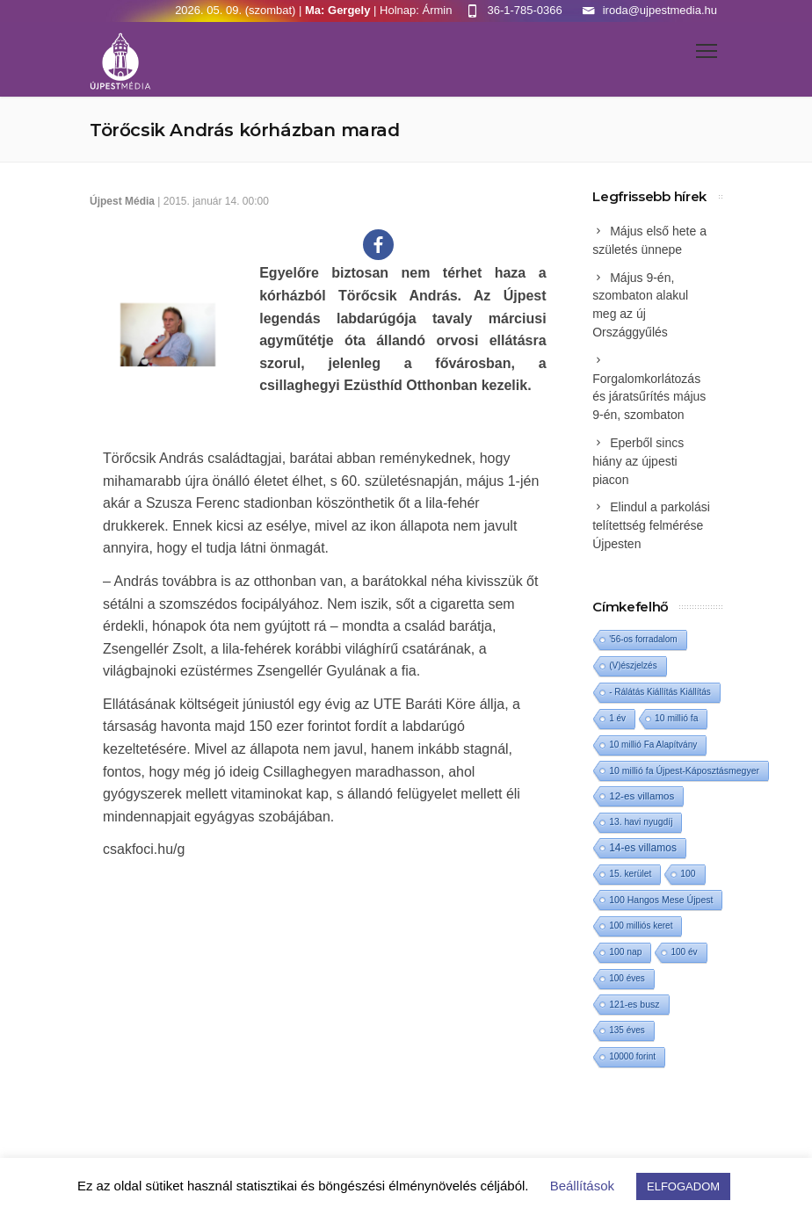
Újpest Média (122, 201)
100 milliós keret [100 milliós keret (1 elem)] (640, 925)
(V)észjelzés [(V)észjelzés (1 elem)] (632, 665)
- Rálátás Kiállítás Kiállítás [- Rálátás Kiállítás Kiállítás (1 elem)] (660, 692)
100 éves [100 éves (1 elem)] (627, 978)
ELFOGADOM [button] (683, 1186)
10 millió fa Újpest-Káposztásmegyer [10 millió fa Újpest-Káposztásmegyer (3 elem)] (684, 770)
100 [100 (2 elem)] (687, 874)
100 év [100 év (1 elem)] (684, 952)
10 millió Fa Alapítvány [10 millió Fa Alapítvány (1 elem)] (653, 744)
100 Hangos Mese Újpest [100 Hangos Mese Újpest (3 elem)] (661, 899)
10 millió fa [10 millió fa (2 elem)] (676, 718)
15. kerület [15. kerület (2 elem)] (630, 874)
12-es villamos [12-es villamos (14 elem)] (641, 795)
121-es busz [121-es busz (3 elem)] (634, 1004)
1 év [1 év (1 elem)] (617, 718)
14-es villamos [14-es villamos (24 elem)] (643, 848)
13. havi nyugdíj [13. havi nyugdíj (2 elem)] (640, 822)
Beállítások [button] (582, 1185)
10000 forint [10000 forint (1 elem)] (632, 1056)
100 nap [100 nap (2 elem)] (625, 952)
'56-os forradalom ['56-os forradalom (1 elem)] (643, 639)
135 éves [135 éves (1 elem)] (627, 1030)
